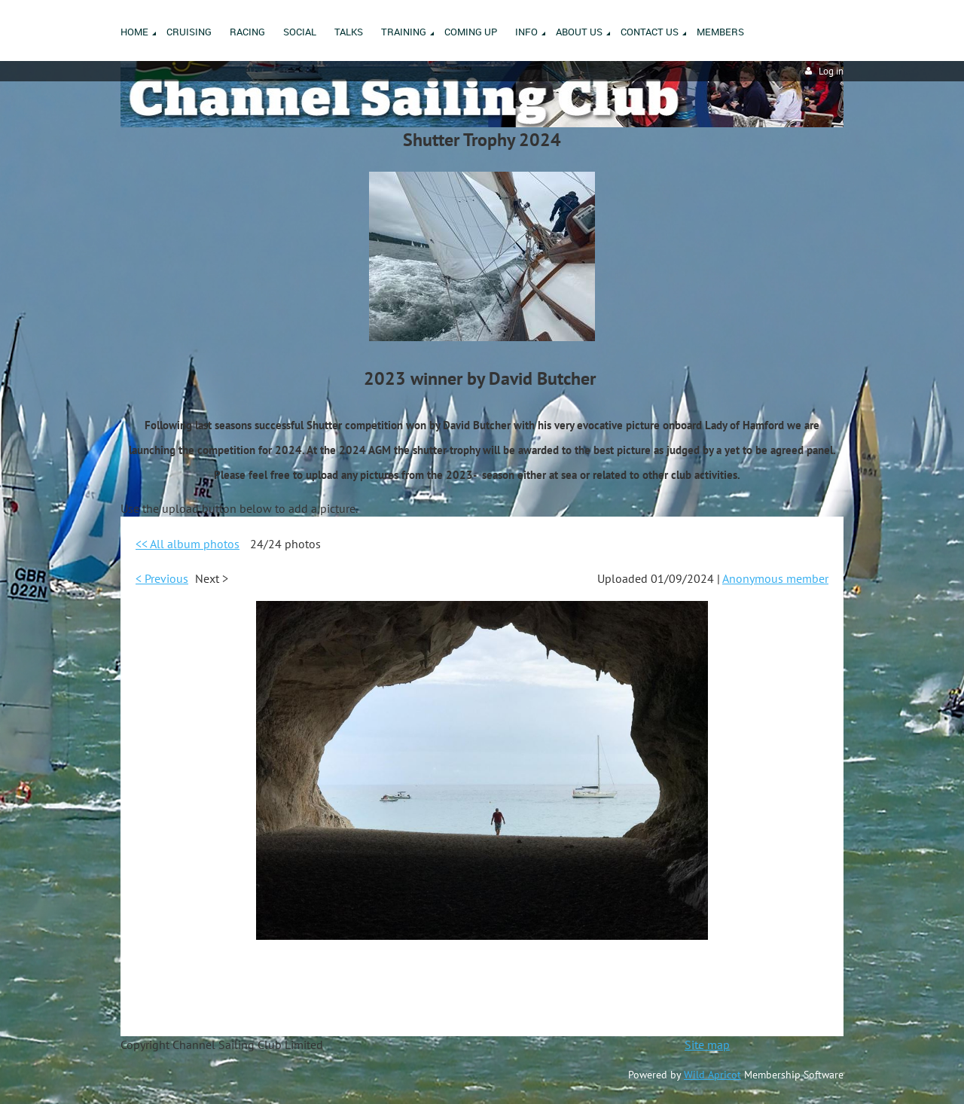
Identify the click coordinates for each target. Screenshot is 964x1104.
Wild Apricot (712, 1074)
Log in (831, 71)
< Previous (162, 578)
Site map (707, 1044)
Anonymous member (775, 578)
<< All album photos (187, 543)
